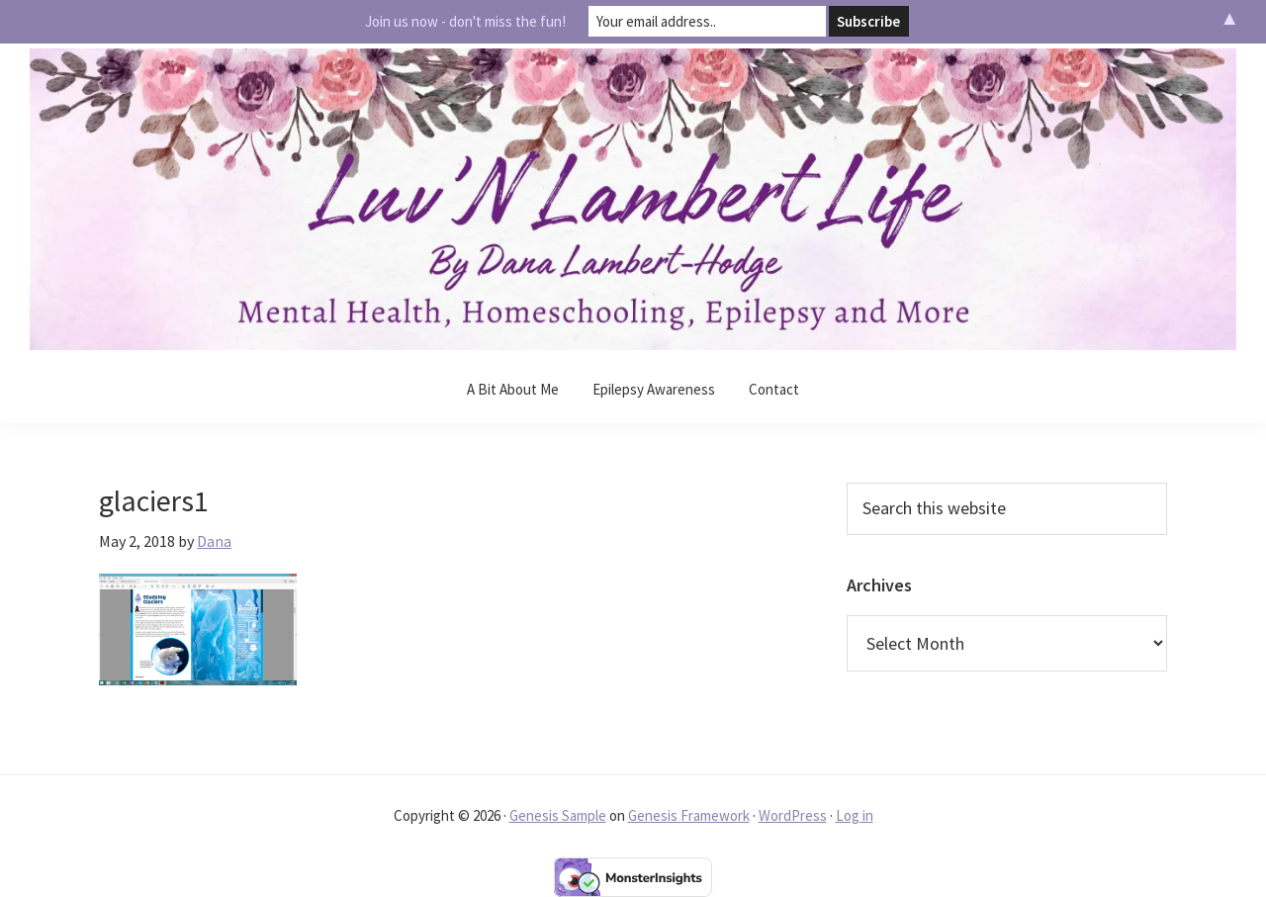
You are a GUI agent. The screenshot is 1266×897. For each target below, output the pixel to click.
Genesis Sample (557, 815)
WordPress (793, 815)
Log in (854, 815)
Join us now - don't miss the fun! (465, 21)
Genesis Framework (689, 815)
